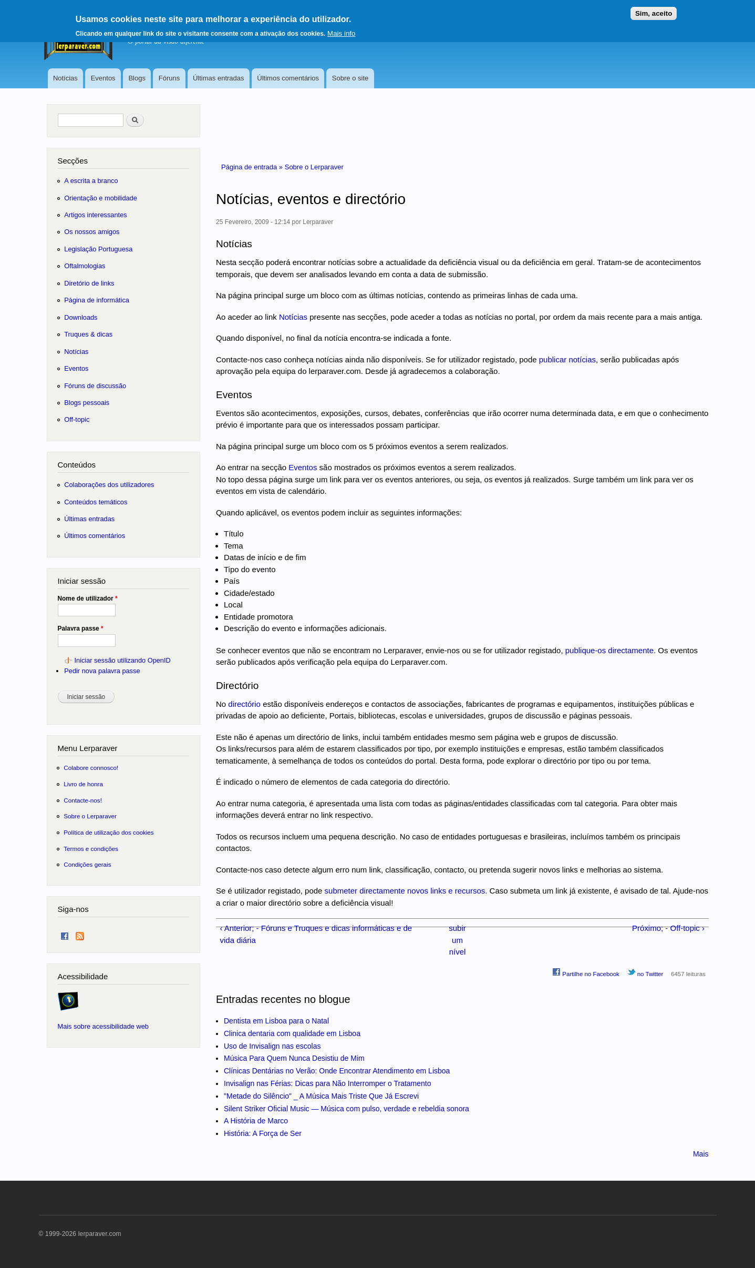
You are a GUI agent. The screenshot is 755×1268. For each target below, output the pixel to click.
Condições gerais (87, 864)
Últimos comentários (288, 78)
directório (244, 703)
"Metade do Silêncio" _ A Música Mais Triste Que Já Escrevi (321, 1096)
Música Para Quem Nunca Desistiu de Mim (294, 1058)
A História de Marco (256, 1121)
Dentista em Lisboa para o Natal (276, 1021)
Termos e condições (91, 848)
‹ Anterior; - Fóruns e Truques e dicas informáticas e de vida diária (316, 934)
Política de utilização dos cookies (109, 832)
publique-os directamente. (610, 650)
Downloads (80, 317)
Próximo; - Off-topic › (668, 928)
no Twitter (645, 972)
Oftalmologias (84, 266)
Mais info (341, 30)
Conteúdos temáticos (95, 502)
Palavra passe (81, 628)
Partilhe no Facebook (585, 972)
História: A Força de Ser (263, 1133)
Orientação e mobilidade (100, 198)
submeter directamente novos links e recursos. (406, 890)
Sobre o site (350, 78)
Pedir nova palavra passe (102, 671)
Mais (701, 1154)
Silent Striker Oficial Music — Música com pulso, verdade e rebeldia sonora (346, 1108)
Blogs (137, 78)
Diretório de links (89, 283)
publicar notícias (567, 359)
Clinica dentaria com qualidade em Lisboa (292, 1033)
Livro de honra (83, 783)
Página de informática (96, 300)
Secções (73, 160)
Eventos (103, 78)
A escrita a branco (91, 181)
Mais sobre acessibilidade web (103, 1026)
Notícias (65, 78)
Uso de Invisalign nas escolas (272, 1046)
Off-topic (76, 419)
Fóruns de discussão (95, 386)
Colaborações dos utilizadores (109, 485)
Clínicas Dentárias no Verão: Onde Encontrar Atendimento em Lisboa (337, 1071)
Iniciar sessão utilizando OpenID (122, 660)
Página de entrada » (253, 167)
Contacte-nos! (83, 800)
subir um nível (457, 940)
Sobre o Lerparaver (314, 167)
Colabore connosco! (91, 767)
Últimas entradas (218, 78)
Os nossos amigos (91, 232)
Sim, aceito (653, 10)
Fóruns (169, 78)
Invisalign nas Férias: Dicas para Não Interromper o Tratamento (327, 1083)
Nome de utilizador (88, 598)
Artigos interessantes (95, 215)
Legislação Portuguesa (98, 249)
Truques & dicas (88, 334)
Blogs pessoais (86, 403)
